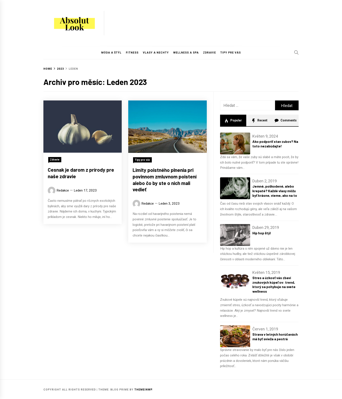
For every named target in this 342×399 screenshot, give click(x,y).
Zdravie (209, 52)
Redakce (62, 190)
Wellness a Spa (186, 52)
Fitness (132, 52)
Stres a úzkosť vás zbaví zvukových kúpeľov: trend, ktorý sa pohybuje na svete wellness (274, 284)
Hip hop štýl (261, 233)
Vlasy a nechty (156, 52)
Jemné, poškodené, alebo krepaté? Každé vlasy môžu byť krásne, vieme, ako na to (274, 190)
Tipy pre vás (230, 52)
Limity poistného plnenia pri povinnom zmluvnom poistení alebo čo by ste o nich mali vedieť (165, 180)
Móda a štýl (111, 52)
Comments (285, 121)
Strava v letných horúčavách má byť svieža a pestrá (275, 336)
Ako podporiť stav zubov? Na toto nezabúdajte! (275, 143)
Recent (259, 121)
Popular (233, 121)
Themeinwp (143, 389)
